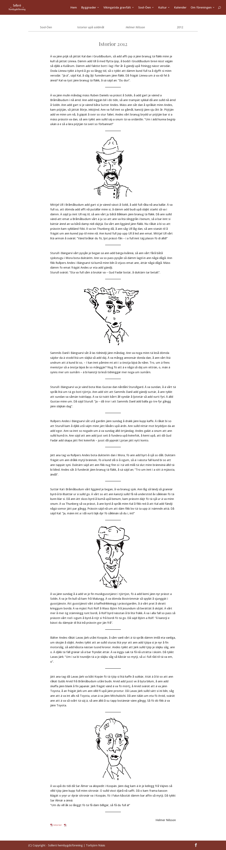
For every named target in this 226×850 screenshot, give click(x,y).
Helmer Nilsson (135, 27)
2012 (180, 27)
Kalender (180, 7)
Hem (73, 7)
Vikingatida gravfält (117, 7)
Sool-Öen (144, 7)
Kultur (162, 7)
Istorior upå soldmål (90, 27)
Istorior (57, 824)
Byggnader (88, 7)
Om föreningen (201, 7)
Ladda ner (72, 824)
